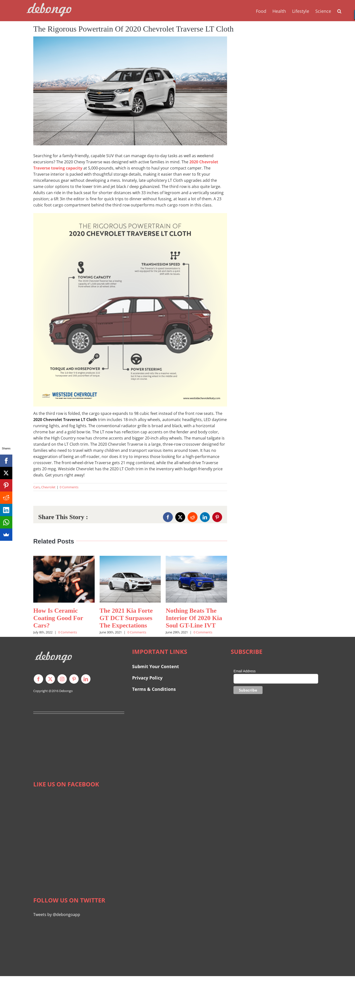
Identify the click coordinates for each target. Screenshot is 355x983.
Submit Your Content (156, 666)
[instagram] (62, 679)
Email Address (244, 671)
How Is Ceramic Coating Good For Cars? (58, 618)
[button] (339, 10)
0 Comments (69, 487)
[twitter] (50, 679)
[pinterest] (74, 679)
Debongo (66, 691)
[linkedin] (85, 679)
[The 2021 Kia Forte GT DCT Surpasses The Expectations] (130, 558)
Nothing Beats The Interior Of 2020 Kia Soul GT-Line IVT (194, 618)
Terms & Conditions (154, 689)
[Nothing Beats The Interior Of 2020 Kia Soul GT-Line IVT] (196, 558)
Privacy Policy (147, 678)
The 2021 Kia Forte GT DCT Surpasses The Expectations (126, 618)
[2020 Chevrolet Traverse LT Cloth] (130, 90)
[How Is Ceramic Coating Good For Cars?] (64, 558)
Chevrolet (48, 487)
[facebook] (38, 679)
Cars (36, 487)
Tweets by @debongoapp (56, 914)
